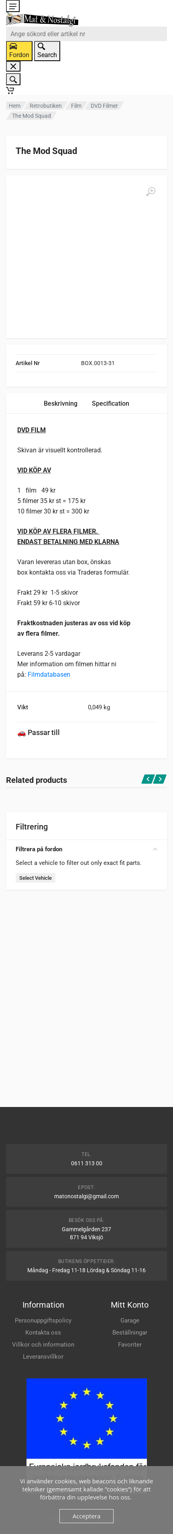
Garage (129, 1320)
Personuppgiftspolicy (43, 1320)
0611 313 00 (86, 1163)
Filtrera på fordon (86, 849)
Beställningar (129, 1332)
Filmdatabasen (49, 674)
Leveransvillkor (43, 1356)
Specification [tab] (110, 403)
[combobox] (86, 34)
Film (76, 106)
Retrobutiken (46, 106)
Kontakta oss (43, 1332)
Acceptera (87, 1516)
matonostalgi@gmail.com (86, 1196)
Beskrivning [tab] (60, 403)
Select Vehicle (35, 878)
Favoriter (130, 1344)
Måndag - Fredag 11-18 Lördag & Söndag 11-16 (86, 1270)
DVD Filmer (104, 106)
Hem (14, 106)
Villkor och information (43, 1344)
